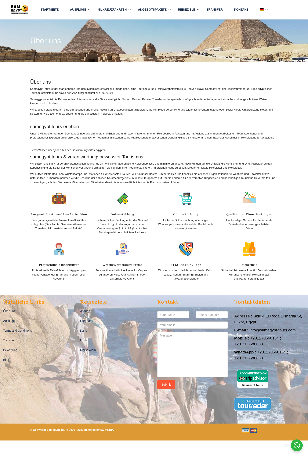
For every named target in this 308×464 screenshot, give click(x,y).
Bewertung (10, 350)
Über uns (9, 311)
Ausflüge (78, 9)
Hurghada (86, 321)
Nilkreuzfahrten (112, 9)
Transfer (215, 9)
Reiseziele (186, 9)
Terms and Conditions (17, 330)
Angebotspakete (152, 9)
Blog (6, 360)
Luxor (84, 340)
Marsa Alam (88, 350)
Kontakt (241, 9)
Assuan (85, 311)
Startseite (49, 9)
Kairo (83, 330)
